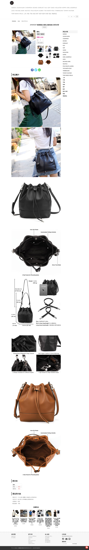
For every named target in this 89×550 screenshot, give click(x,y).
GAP (49, 7)
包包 (19, 21)
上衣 (25, 13)
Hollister (58, 7)
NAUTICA (27, 10)
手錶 (31, 13)
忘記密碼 (47, 537)
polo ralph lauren (37, 10)
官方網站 (13, 537)
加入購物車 (40, 42)
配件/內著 (45, 13)
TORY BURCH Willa (17, 13)
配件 (40, 13)
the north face (49, 10)
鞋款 (50, 13)
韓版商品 (54, 13)
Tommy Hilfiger (69, 10)
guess (53, 7)
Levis (13, 10)
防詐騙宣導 (47, 542)
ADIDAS (13, 7)
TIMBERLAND (59, 10)
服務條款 (47, 539)
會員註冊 (47, 536)
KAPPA (64, 7)
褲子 (37, 13)
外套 (28, 13)
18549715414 (25, 21)
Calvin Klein (21, 7)
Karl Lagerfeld (72, 7)
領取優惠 (75, 543)
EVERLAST (41, 7)
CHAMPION (28, 7)
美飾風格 (14, 21)
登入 (51, 536)
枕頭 (34, 13)
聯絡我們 (13, 536)
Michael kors (19, 10)
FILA (45, 7)
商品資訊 (44, 27)
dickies (35, 7)
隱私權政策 (47, 540)
